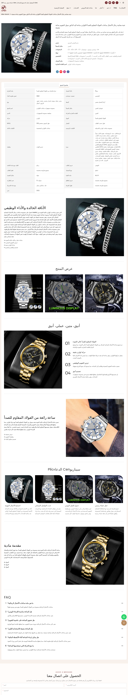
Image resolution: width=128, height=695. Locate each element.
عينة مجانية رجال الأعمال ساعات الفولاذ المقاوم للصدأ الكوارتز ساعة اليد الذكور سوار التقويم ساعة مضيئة (41, 14)
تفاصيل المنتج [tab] (64, 85)
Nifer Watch (5, 14)
